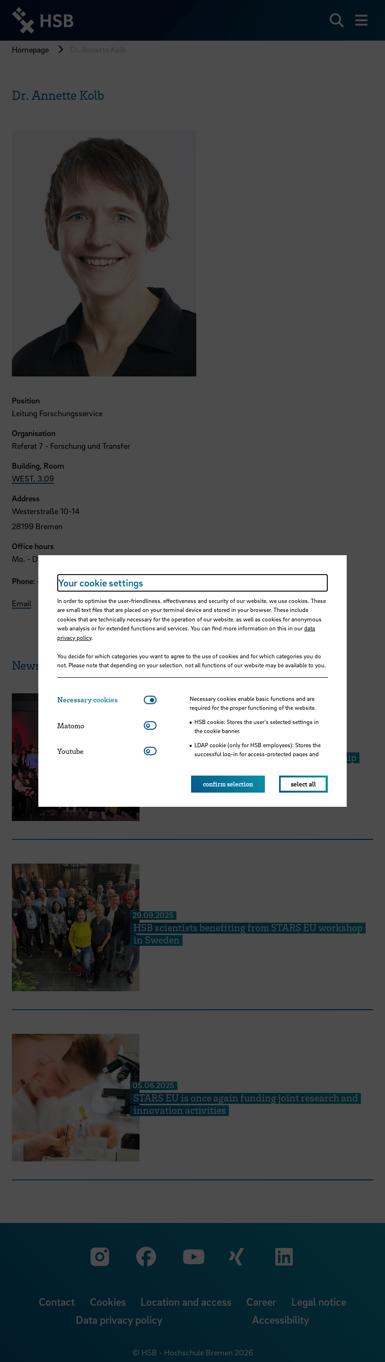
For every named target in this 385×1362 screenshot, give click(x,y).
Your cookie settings (100, 582)
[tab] (100, 699)
